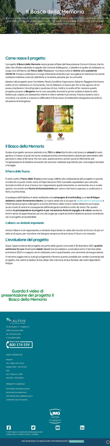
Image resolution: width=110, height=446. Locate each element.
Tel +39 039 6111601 (13, 334)
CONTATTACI (76, 441)
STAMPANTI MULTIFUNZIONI (16, 400)
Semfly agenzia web (35, 432)
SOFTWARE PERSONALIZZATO (18, 389)
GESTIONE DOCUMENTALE (16, 392)
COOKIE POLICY (11, 434)
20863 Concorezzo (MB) (14, 330)
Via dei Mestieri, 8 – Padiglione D (17, 327)
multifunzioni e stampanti (89, 200)
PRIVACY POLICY (25, 434)
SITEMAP (35, 434)
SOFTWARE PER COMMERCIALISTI (19, 396)
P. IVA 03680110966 (13, 338)
